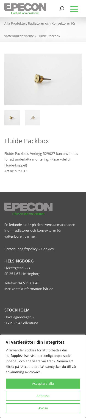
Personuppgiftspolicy (21, 249)
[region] (43, 376)
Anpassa (43, 396)
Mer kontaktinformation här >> (28, 288)
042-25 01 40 (28, 283)
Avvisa (43, 408)
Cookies (47, 249)
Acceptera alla (43, 383)
